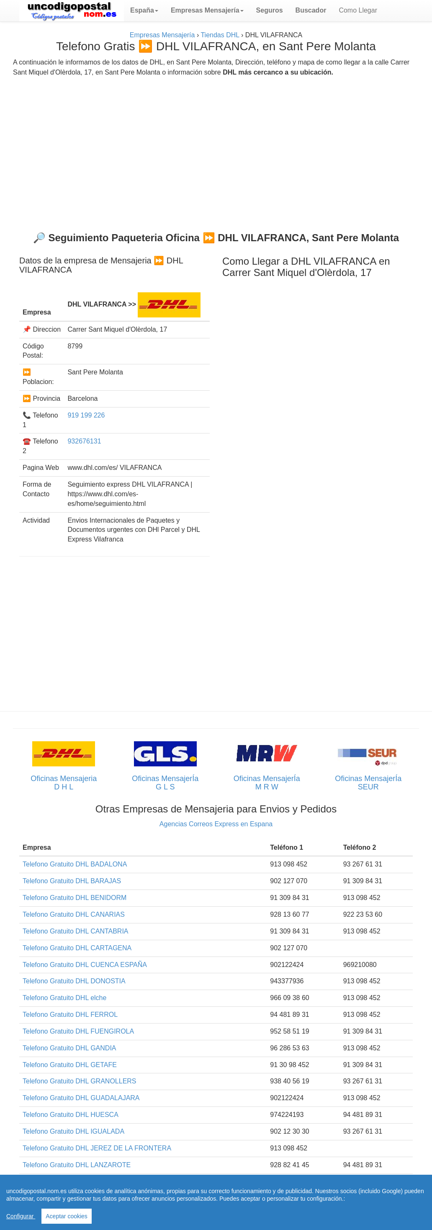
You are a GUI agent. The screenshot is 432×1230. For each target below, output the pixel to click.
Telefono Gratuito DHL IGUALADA (73, 1131)
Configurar (20, 1216)
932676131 (84, 441)
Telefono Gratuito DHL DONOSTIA (74, 981)
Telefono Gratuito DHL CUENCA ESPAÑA (85, 964)
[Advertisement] (216, 150)
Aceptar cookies (66, 1216)
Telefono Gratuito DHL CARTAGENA (77, 948)
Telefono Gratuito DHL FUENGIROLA (78, 1031)
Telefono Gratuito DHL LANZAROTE (77, 1164)
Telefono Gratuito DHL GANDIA (69, 1048)
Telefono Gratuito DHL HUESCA (70, 1114)
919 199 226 (86, 415)
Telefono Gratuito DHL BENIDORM (74, 897)
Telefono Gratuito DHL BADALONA (75, 864)
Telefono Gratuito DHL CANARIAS (74, 914)
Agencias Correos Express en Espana (216, 824)
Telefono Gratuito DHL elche (64, 997)
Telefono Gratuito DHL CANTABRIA (76, 931)
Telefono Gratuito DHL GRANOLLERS (79, 1081)
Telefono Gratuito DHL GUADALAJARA (81, 1097)
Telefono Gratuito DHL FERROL (70, 1014)
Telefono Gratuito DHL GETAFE (70, 1064)
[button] (144, 10)
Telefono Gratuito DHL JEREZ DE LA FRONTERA (97, 1148)
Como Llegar (358, 10)
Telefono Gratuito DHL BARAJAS (72, 880)
